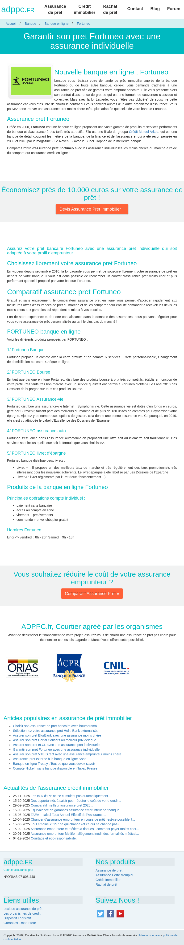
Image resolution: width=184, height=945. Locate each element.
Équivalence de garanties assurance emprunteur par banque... (76, 810)
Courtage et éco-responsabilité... (55, 838)
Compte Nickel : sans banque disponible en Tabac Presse (55, 768)
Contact (135, 8)
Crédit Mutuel (139, 132)
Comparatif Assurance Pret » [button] (92, 593)
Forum (173, 8)
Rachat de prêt (110, 9)
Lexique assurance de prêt (23, 909)
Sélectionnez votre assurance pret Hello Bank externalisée (56, 731)
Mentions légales (149, 935)
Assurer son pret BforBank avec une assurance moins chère (57, 735)
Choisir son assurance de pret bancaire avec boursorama (55, 726)
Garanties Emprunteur (20, 923)
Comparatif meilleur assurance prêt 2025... (62, 805)
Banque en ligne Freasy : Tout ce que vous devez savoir (54, 764)
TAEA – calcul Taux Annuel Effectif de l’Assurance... (68, 815)
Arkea (154, 132)
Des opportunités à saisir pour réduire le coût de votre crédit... (76, 800)
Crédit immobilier (84, 9)
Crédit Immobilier (108, 880)
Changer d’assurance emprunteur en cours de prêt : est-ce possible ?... (83, 819)
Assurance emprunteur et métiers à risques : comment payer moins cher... (85, 829)
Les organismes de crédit (22, 913)
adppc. (17, 9)
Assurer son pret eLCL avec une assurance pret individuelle (56, 745)
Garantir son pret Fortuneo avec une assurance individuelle (56, 749)
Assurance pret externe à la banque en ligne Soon (49, 759)
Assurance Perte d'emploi (114, 875)
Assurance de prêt (109, 870)
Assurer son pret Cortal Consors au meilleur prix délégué (54, 740)
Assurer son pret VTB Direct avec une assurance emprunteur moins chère (67, 754)
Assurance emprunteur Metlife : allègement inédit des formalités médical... (85, 833)
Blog (155, 8)
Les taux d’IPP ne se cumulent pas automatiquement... (71, 796)
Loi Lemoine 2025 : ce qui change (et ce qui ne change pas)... (76, 824)
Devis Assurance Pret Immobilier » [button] (91, 209)
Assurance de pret (55, 9)
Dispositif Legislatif (17, 918)
